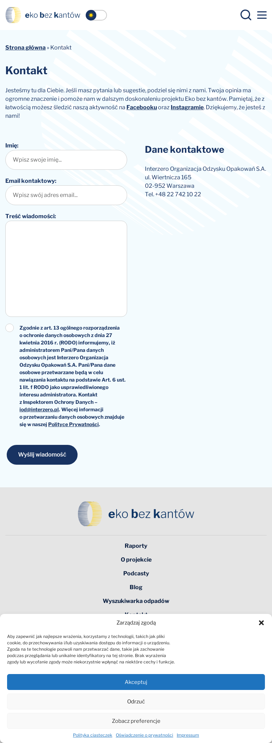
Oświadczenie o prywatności (144, 735)
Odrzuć (136, 701)
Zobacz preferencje (136, 721)
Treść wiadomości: (30, 216)
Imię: (11, 145)
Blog (136, 587)
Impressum (188, 735)
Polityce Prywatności (73, 424)
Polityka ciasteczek (92, 735)
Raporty (136, 545)
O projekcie (136, 559)
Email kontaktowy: (30, 181)
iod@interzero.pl (39, 409)
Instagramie (187, 107)
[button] (261, 622)
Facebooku (141, 107)
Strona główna (25, 47)
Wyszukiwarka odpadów (136, 601)
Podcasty (136, 573)
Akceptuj (136, 682)
